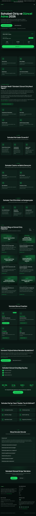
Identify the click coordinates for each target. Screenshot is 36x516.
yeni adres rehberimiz (4, 100)
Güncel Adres (21, 489)
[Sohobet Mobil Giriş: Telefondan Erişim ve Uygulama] (27, 259)
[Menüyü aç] (34, 5)
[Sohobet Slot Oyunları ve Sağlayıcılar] (27, 280)
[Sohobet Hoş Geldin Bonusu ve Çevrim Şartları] (9, 280)
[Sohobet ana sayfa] (2, 4)
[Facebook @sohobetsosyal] (24, 507)
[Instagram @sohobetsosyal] (22, 507)
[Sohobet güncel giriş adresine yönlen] (6, 25)
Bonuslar (20, 490)
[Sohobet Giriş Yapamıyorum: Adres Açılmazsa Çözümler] (27, 238)
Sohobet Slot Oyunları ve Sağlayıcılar (27, 287)
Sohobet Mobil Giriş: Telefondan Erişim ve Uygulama (26, 267)
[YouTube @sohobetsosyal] (26, 507)
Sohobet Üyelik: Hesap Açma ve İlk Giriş (7, 503)
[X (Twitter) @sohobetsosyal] (20, 507)
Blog (19, 492)
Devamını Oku (4, 252)
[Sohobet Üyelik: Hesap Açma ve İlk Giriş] (9, 259)
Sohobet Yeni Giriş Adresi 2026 (8, 245)
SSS (19, 493)
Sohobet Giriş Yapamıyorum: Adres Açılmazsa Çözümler (26, 246)
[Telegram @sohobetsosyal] (28, 507)
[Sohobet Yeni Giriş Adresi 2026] (9, 238)
